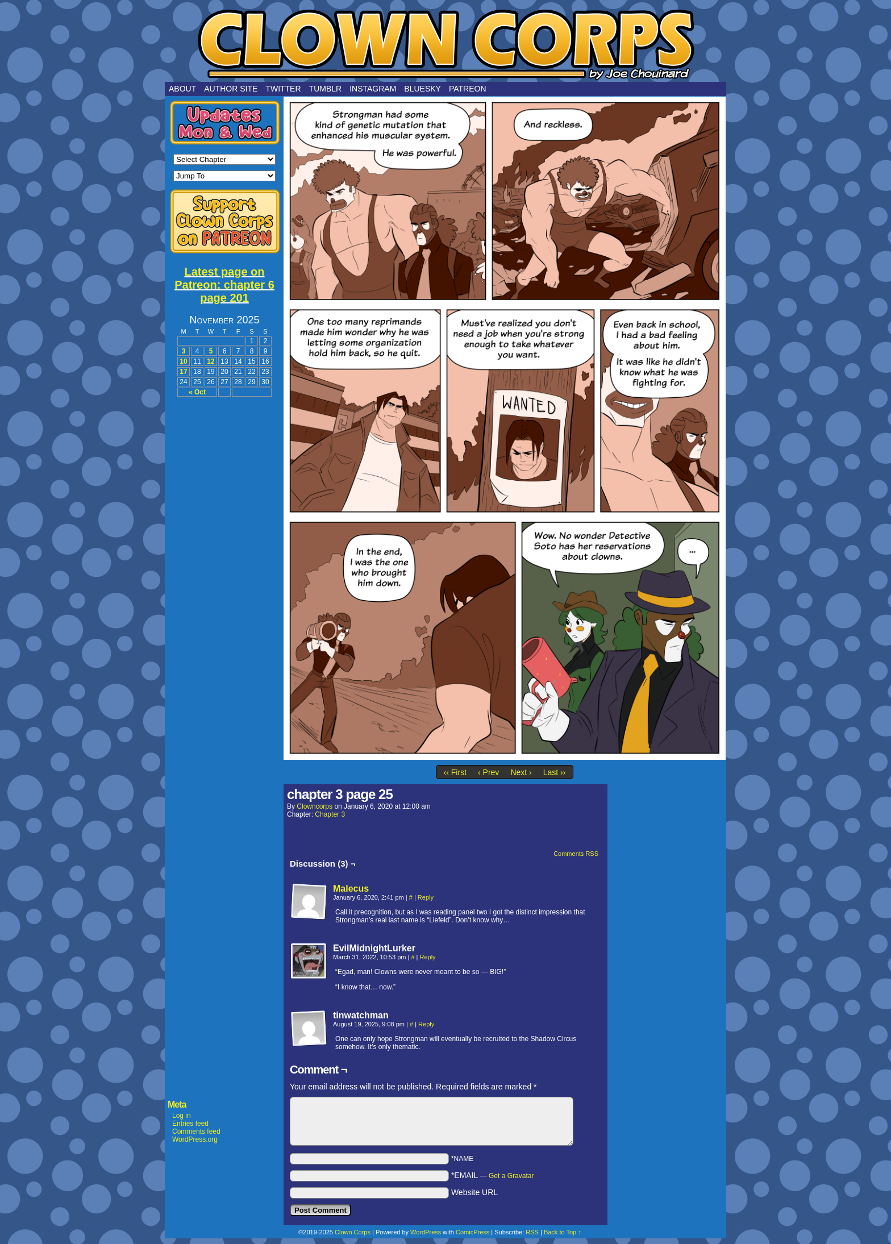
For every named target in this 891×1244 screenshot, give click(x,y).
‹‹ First (455, 772)
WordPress (425, 1232)
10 (183, 361)
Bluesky (422, 88)
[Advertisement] (224, 575)
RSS (532, 1232)
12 (210, 361)
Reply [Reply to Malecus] (426, 897)
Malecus (351, 888)
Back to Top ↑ (562, 1232)
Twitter (283, 88)
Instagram (372, 88)
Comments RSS (575, 853)
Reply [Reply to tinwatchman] (426, 1024)
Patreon (467, 88)
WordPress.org (195, 1139)
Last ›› (554, 772)
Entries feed (190, 1123)
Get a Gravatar (511, 1176)
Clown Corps (445, 44)
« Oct (197, 392)
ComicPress (472, 1232)
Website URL (474, 1192)
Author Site (230, 88)
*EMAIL (492, 1175)
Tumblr (325, 88)
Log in (181, 1116)
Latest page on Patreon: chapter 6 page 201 (224, 284)
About (182, 88)
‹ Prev (488, 772)
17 (183, 372)
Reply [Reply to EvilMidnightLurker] (428, 957)
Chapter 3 (330, 814)
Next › (520, 772)
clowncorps (314, 806)
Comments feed (196, 1131)
